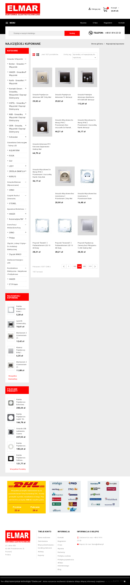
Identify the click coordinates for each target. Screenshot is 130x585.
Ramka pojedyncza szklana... (20, 457)
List (38, 54)
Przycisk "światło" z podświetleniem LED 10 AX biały (41, 245)
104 (79, 266)
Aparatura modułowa (15, 209)
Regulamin (108, 23)
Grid (34, 54)
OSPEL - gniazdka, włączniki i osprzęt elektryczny (17, 106)
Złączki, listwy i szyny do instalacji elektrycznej (16, 246)
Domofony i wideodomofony (14, 226)
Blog (59, 569)
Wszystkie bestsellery (13, 377)
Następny (95, 266)
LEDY (11, 166)
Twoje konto (44, 532)
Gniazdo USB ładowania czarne (21, 431)
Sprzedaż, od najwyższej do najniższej (85, 56)
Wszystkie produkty (18, 469)
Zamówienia (43, 541)
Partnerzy (61, 552)
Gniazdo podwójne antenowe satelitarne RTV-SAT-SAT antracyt (86, 97)
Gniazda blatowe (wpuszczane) (14, 183)
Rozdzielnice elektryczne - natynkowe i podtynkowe (17, 271)
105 (84, 266)
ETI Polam (13, 284)
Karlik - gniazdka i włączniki (16, 82)
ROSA (11, 156)
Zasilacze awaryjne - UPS (15, 261)
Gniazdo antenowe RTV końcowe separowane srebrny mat (42, 146)
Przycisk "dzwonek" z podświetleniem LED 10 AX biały (64, 245)
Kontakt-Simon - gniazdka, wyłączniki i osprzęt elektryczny (17, 93)
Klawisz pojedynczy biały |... (20, 350)
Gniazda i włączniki (15, 59)
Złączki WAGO (15, 254)
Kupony (41, 555)
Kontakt (122, 23)
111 (90, 266)
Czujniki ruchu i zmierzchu (13, 197)
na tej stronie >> (112, 581)
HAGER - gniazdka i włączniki (17, 73)
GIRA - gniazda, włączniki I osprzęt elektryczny (17, 129)
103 (74, 266)
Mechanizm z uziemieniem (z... (21, 335)
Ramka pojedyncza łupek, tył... (20, 416)
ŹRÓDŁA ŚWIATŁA (17, 171)
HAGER (12, 214)
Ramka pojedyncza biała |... (20, 308)
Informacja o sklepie (88, 532)
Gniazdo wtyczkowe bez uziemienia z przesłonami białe (87, 196)
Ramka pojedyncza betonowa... (20, 402)
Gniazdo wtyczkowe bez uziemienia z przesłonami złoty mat (64, 196)
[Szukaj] (44, 33)
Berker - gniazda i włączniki (16, 65)
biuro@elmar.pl (98, 544)
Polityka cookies (64, 556)
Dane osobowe (44, 537)
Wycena (83, 23)
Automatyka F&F (16, 219)
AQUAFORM (14, 150)
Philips (12, 238)
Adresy (41, 552)
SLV (10, 161)
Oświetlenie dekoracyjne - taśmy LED (17, 144)
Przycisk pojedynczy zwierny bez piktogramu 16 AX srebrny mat (87, 245)
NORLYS (12, 177)
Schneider (13, 137)
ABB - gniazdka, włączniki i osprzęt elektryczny (17, 117)
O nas (95, 23)
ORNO (11, 190)
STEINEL (12, 203)
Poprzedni (64, 266)
